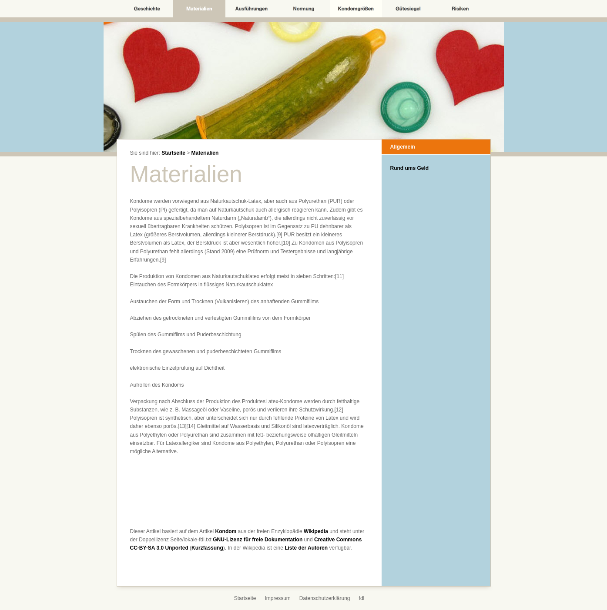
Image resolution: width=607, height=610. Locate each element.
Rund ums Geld (409, 168)
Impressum (277, 598)
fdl (362, 598)
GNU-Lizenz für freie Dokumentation (257, 540)
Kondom (226, 531)
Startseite (173, 153)
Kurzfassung (207, 548)
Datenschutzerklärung (324, 598)
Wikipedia (316, 531)
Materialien (205, 153)
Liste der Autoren (306, 548)
